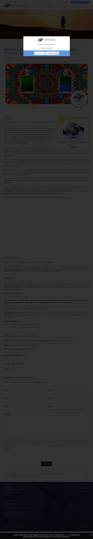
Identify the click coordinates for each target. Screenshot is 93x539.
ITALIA (39, 71)
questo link (66, 535)
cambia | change (52, 71)
